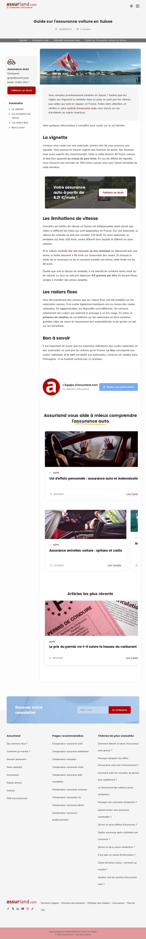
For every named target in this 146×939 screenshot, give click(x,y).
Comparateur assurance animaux (69, 789)
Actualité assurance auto (67, 40)
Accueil (23, 40)
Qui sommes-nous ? (17, 743)
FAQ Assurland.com (17, 798)
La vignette (18, 109)
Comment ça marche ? (18, 751)
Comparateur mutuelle (64, 759)
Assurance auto (40, 40)
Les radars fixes (20, 122)
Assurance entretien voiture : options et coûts (85, 550)
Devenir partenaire (16, 759)
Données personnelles (73, 903)
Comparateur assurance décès (68, 805)
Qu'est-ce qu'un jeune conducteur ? (116, 847)
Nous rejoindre (14, 767)
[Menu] (137, 6)
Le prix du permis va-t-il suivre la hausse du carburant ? (94, 647)
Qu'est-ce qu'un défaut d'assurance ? (117, 824)
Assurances (13, 774)
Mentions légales (50, 903)
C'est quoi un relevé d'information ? (116, 854)
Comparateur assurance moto (67, 767)
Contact (11, 790)
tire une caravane (78, 251)
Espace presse (14, 782)
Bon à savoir (18, 127)
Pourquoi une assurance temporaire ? (117, 802)
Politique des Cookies (98, 903)
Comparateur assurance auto (67, 743)
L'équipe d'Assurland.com (80, 385)
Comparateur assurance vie (66, 797)
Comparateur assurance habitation (70, 751)
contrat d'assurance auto (82, 108)
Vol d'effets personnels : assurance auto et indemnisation (95, 478)
